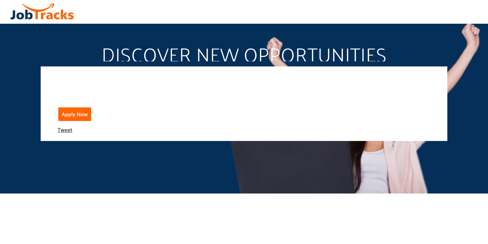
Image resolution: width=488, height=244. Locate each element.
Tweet (65, 130)
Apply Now (75, 114)
